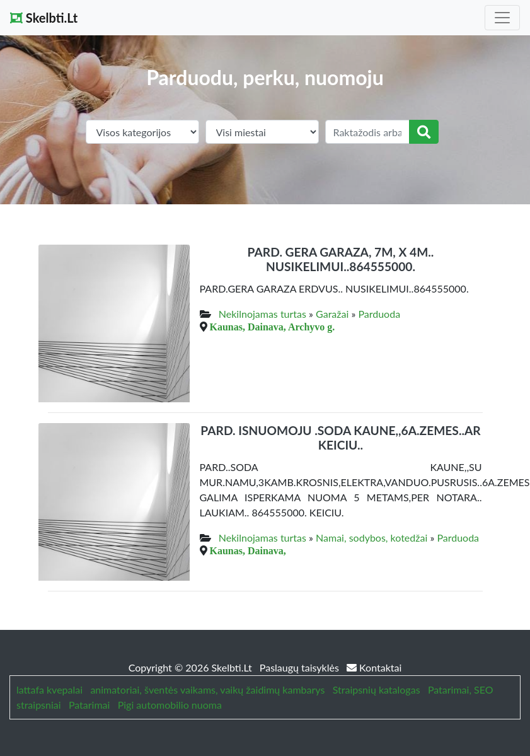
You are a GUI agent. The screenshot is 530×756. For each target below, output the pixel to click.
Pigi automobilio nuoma (170, 705)
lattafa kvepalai (49, 689)
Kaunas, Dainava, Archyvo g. (272, 327)
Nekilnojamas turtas (262, 314)
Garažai (332, 314)
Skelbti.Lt (44, 17)
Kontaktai (374, 667)
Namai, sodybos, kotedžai (371, 538)
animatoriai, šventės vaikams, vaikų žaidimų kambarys (207, 689)
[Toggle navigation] (502, 17)
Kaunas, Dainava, (248, 550)
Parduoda (379, 314)
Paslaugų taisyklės (301, 667)
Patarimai (89, 705)
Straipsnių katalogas (376, 689)
